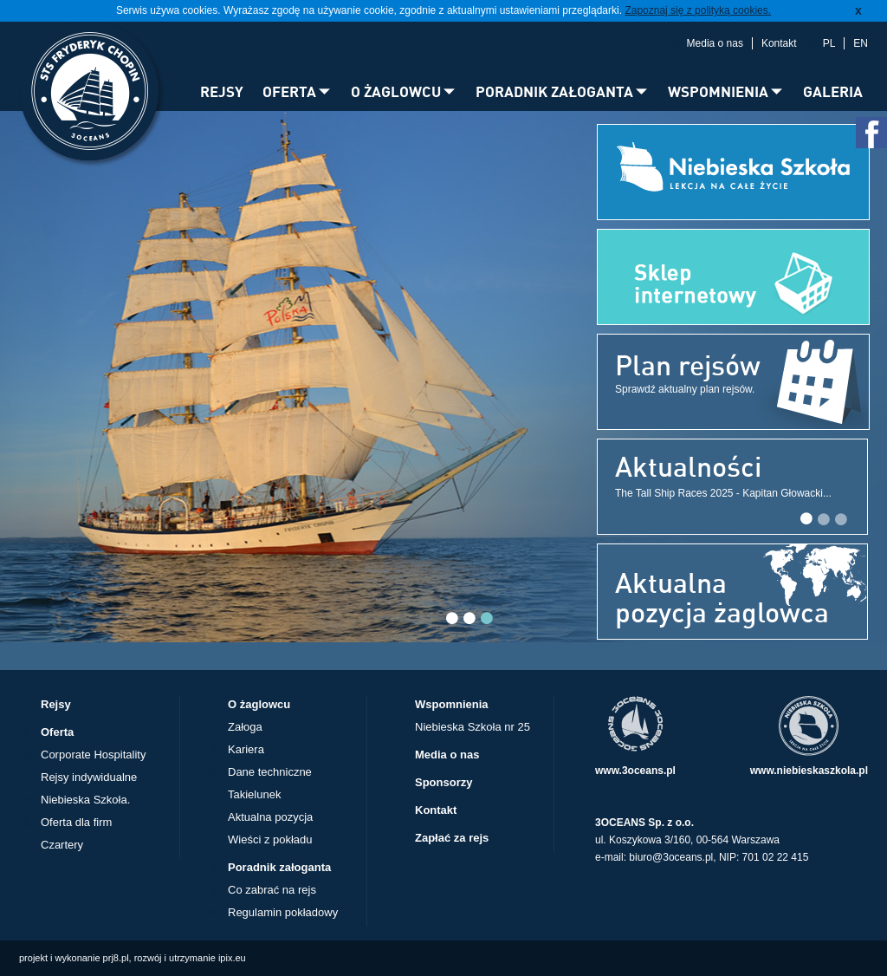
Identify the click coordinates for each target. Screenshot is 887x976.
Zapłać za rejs (452, 837)
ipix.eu (232, 958)
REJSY (221, 91)
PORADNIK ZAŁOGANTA (554, 91)
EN (860, 43)
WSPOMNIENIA (718, 91)
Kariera (246, 749)
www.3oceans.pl (635, 771)
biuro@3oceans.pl (671, 857)
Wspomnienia (452, 704)
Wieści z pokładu (270, 839)
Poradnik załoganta (279, 867)
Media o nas (715, 43)
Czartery (62, 844)
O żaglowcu (259, 704)
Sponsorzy (443, 782)
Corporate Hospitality (93, 754)
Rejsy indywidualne (89, 777)
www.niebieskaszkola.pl (809, 771)
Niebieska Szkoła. (85, 799)
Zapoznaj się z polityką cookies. (698, 10)
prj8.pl (116, 958)
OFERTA (289, 91)
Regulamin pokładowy (283, 912)
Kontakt (779, 43)
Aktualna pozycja (270, 816)
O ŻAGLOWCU (396, 91)
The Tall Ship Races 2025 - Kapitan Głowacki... (723, 493)
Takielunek (254, 794)
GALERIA (833, 91)
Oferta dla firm (76, 822)
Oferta (57, 732)
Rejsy (56, 704)
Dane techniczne (270, 771)
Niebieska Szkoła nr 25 (472, 726)
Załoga (245, 726)
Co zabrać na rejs (272, 889)
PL (829, 43)
